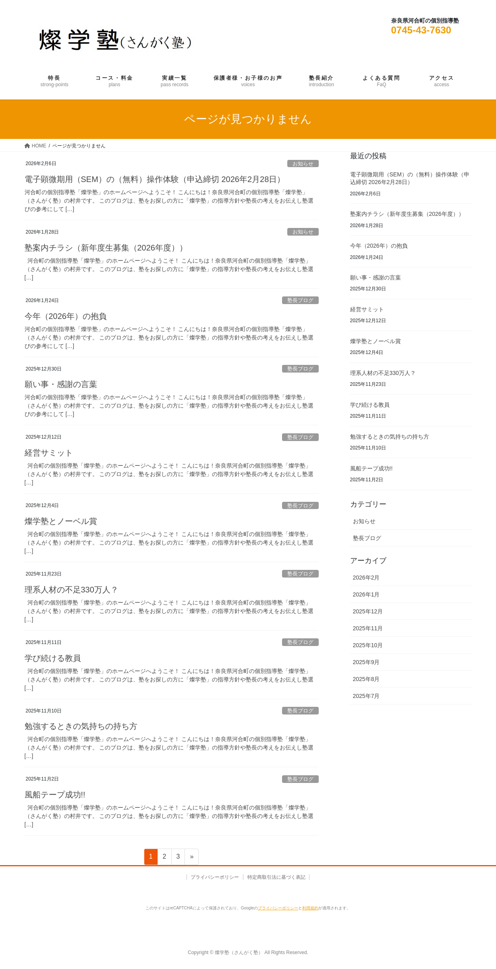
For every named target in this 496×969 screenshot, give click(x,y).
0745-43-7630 (421, 30)
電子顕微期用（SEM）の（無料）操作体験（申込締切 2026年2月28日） (155, 179)
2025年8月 (366, 679)
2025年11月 (368, 628)
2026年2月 (366, 577)
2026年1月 (366, 594)
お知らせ (303, 164)
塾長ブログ (300, 300)
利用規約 (310, 908)
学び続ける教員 (53, 658)
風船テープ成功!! (55, 794)
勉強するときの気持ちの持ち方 (81, 726)
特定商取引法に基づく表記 (277, 877)
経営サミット (49, 452)
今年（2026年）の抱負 (66, 316)
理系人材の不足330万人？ (71, 589)
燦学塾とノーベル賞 (61, 521)
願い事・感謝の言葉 (61, 384)
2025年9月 (366, 662)
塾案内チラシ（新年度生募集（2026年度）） (106, 247)
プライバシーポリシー (214, 877)
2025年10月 (368, 645)
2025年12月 (368, 611)
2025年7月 (366, 696)
